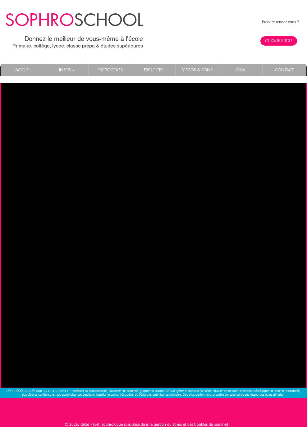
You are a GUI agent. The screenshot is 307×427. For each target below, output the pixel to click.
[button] (66, 70)
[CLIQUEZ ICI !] (278, 41)
